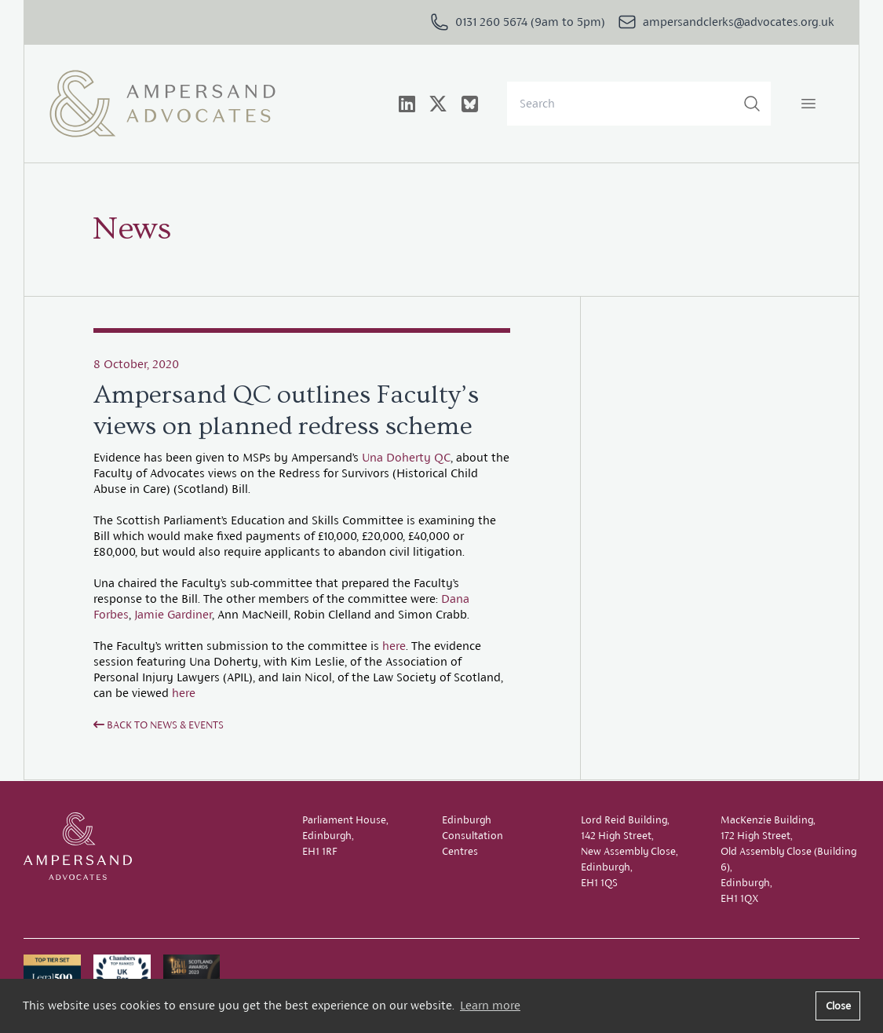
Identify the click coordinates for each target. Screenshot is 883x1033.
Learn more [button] (490, 1005)
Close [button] (838, 1005)
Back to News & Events (158, 725)
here (394, 645)
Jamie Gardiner (173, 614)
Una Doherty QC (406, 457)
